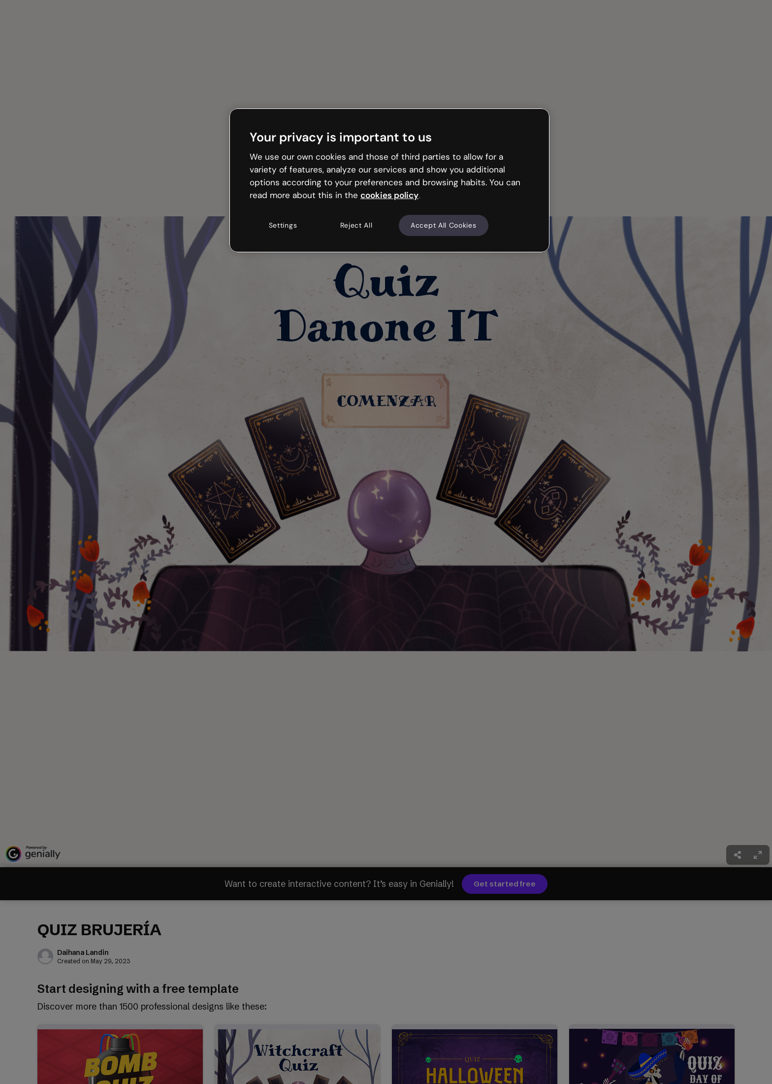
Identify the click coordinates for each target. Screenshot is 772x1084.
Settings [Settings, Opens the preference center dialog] (283, 225)
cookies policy (389, 195)
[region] (389, 180)
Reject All (356, 225)
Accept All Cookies (444, 225)
